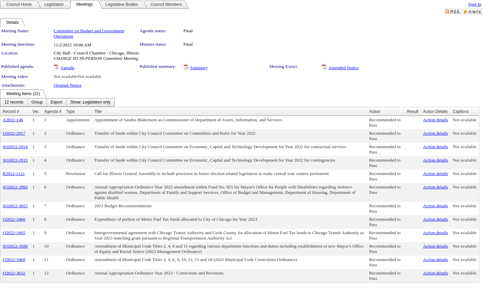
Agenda (67, 67)
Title (98, 111)
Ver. (36, 111)
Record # (11, 111)
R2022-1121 (14, 173)
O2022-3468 (14, 259)
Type (70, 111)
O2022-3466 (14, 219)
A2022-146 (13, 119)
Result (412, 111)
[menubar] (57, 102)
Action (374, 111)
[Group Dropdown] (37, 102)
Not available (65, 76)
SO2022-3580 (15, 246)
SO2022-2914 (15, 146)
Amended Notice (343, 67)
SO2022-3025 (15, 205)
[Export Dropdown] (56, 102)
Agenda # (52, 111)
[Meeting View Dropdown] (90, 102)
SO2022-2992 (15, 186)
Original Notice (68, 85)
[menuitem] (14, 102)
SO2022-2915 (15, 160)
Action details (435, 119)
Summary (199, 67)
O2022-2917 (14, 133)
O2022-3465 (14, 232)
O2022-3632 (14, 272)
